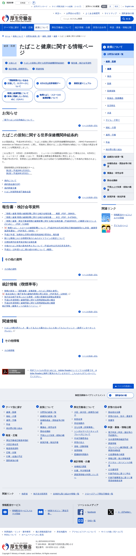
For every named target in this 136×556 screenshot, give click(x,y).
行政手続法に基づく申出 (119, 472)
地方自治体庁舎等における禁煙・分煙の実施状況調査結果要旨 (32, 297)
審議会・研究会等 (115, 173)
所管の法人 (79, 441)
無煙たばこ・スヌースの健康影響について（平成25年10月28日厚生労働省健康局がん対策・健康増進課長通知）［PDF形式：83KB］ (50, 229)
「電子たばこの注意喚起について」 (18, 120)
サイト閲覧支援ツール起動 (62, 6)
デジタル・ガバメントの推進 (120, 462)
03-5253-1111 (52, 546)
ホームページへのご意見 (33, 533)
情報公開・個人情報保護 (119, 457)
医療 (109, 83)
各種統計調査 (80, 465)
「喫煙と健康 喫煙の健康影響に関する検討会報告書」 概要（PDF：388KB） (40, 213)
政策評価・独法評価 (116, 196)
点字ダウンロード (41, 6)
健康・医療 (111, 61)
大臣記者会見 (12, 443)
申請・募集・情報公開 (119, 426)
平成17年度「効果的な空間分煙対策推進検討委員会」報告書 (31, 234)
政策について (115, 47)
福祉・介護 (111, 127)
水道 (109, 113)
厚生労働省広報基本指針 (17, 439)
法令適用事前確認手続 (118, 438)
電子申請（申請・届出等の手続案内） (120, 432)
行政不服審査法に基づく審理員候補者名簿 (120, 477)
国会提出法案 (114, 411)
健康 (109, 69)
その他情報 (9, 350)
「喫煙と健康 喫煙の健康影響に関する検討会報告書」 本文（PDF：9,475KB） (41, 217)
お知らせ (13, 63)
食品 (109, 76)
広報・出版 (11, 451)
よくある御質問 (92, 13)
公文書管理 (113, 468)
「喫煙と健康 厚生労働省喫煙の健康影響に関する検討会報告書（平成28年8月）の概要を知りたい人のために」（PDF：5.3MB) (50, 222)
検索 (128, 19)
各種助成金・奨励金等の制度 (119, 165)
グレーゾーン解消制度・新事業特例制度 (120, 447)
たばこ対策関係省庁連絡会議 (17, 192)
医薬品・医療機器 (115, 98)
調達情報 (112, 442)
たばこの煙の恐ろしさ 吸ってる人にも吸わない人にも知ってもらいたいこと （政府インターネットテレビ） (50, 329)
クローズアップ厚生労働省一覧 (99, 492)
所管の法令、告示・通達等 (120, 415)
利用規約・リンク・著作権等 (17, 530)
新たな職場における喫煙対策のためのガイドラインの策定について (34, 238)
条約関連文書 (10, 188)
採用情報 (78, 450)
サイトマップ (111, 13)
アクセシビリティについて (84, 530)
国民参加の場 (128, 13)
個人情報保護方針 (44, 530)
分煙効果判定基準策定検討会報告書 (20, 242)
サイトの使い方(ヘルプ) (112, 530)
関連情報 (40, 69)
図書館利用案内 (81, 454)
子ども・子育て (113, 120)
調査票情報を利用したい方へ (86, 474)
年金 (108, 142)
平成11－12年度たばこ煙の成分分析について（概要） (28, 249)
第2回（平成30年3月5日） (18, 173)
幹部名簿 (78, 418)
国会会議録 (112, 180)
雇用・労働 (111, 135)
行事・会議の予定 (14, 455)
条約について (10, 180)
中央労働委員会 (81, 437)
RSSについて (10, 533)
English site (129, 6)
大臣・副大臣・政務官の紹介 (86, 413)
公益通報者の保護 (116, 453)
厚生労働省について (84, 406)
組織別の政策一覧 (115, 157)
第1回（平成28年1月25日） (18, 170)
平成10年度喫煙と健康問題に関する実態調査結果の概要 (29, 303)
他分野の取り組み (114, 149)
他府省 (25, 492)
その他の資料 (10, 269)
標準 (104, 6)
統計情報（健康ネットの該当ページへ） (21, 306)
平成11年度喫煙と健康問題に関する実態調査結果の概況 (29, 300)
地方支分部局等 (40, 492)
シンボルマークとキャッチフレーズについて (86, 432)
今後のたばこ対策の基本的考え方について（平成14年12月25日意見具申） (38, 246)
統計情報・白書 (82, 460)
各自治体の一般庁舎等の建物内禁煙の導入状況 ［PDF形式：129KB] (36, 294)
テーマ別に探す (14, 406)
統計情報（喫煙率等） (19, 69)
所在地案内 (79, 422)
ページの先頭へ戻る (90, 126)
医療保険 (111, 91)
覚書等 (111, 419)
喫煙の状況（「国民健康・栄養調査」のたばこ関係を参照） (31, 291)
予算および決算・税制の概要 (119, 188)
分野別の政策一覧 (115, 54)
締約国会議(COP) (12, 184)
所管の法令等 (115, 406)
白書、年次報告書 (82, 469)
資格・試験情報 (81, 445)
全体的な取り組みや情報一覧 (66, 492)
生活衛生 (111, 105)
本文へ (58, 13)
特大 (116, 6)
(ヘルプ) (78, 6)
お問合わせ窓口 (73, 13)
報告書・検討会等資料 (81, 63)
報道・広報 (12, 434)
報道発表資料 (12, 447)
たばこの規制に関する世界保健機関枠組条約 (44, 63)
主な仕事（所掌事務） (84, 426)
